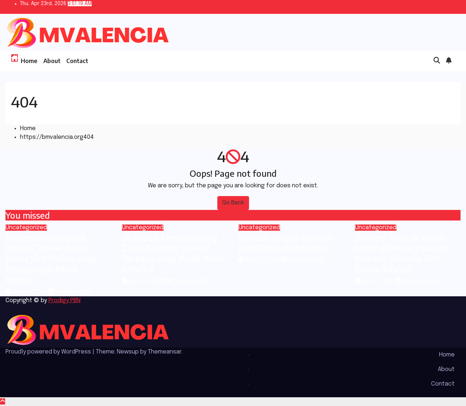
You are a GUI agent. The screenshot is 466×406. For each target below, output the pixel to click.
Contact (77, 61)
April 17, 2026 (263, 260)
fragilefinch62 (70, 292)
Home (29, 61)
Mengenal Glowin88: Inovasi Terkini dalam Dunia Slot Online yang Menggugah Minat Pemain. (50, 258)
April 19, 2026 (30, 292)
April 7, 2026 (378, 281)
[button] (437, 61)
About (51, 61)
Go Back (233, 203)
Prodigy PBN (64, 300)
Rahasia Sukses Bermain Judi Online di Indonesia (286, 242)
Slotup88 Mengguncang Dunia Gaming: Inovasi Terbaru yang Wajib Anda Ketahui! (173, 253)
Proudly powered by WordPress (48, 352)
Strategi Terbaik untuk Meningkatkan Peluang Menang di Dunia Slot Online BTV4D (401, 253)
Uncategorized (26, 228)
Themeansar (164, 352)
